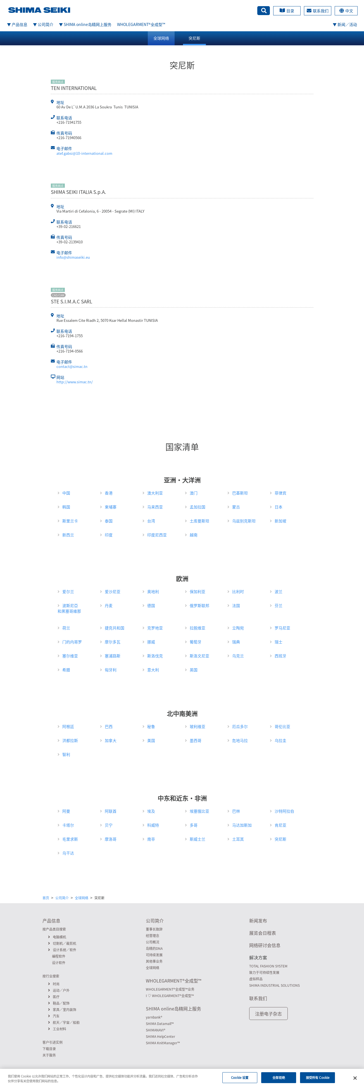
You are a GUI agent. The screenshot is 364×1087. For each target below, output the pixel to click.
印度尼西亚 (157, 534)
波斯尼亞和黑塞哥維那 (69, 608)
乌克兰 (238, 655)
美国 (151, 740)
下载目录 (49, 1048)
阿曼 (66, 811)
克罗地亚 (155, 628)
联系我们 (318, 10)
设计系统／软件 (62, 949)
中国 (66, 493)
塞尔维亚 (70, 655)
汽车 (54, 1016)
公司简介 (62, 897)
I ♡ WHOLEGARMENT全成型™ (170, 995)
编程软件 (58, 956)
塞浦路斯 (112, 655)
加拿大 (110, 740)
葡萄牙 (195, 641)
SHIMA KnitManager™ (163, 1042)
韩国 (66, 507)
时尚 (54, 983)
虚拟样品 (256, 978)
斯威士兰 (197, 839)
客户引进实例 (52, 1042)
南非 (151, 839)
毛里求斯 (70, 839)
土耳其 (238, 839)
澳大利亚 (155, 493)
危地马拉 (240, 740)
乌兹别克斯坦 (244, 521)
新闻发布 (258, 920)
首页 (45, 897)
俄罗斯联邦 (199, 605)
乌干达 (68, 853)
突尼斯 (194, 38)
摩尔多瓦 (112, 641)
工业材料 (57, 1028)
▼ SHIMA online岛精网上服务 (85, 24)
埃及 (151, 811)
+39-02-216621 (68, 226)
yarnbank (154, 1017)
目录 (287, 10)
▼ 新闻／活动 (345, 24)
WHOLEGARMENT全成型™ (141, 24)
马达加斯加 (242, 825)
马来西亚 (155, 507)
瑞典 (236, 641)
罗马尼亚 (282, 628)
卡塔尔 (68, 825)
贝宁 (109, 825)
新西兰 (68, 534)
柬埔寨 (110, 507)
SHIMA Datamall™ (160, 1023)
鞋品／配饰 (59, 1003)
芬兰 (278, 605)
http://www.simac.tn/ (74, 381)
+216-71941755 (68, 122)
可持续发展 (154, 954)
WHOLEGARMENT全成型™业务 (170, 989)
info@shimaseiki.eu (73, 257)
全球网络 (161, 38)
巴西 (109, 726)
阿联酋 (110, 811)
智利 (66, 754)
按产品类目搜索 (54, 929)
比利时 (238, 591)
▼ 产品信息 (17, 24)
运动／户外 (59, 990)
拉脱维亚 (197, 628)
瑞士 (278, 641)
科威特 (153, 825)
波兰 (278, 591)
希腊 (66, 669)
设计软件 (58, 962)
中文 (346, 10)
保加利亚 (197, 591)
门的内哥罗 (72, 641)
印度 (109, 534)
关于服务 (49, 1055)
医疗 (54, 996)
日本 (278, 507)
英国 (194, 669)
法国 (236, 605)
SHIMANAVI (155, 1030)
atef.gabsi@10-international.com (84, 153)
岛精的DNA (154, 948)
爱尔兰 (68, 591)
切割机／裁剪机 (62, 943)
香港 (109, 493)
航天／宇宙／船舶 (64, 1022)
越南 (194, 534)
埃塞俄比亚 (199, 811)
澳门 (194, 493)
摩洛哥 (110, 839)
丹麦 (109, 605)
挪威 (151, 641)
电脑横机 (57, 936)
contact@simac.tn (71, 366)
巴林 (236, 811)
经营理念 (152, 935)
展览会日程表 (262, 932)
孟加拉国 (197, 507)
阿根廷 (68, 726)
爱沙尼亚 (112, 591)
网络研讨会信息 (264, 945)
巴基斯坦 (240, 493)
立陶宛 (238, 628)
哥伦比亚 (282, 726)
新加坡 (280, 521)
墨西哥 (195, 740)
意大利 (153, 669)
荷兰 (66, 628)
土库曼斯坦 (199, 521)
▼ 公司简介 (43, 24)
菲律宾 (280, 493)
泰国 (109, 521)
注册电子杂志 (268, 1013)
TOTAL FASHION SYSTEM (268, 966)
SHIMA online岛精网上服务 (173, 1008)
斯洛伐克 (155, 655)
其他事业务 (154, 961)
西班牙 (280, 655)
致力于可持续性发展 (264, 972)
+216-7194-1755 (69, 335)
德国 (151, 605)
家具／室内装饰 (62, 1009)
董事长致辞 (154, 929)
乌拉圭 (280, 740)
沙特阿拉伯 (284, 811)
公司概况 (152, 942)
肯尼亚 (280, 825)
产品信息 (51, 920)
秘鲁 (151, 726)
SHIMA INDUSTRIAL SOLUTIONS (274, 985)
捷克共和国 (114, 628)
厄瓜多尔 (240, 726)
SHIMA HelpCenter (160, 1036)
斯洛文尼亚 (199, 655)
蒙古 (236, 507)
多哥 (194, 825)
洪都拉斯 (70, 740)
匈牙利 (110, 669)
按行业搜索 (50, 976)
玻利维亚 (197, 726)
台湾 (151, 521)
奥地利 (153, 591)
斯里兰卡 (70, 521)
